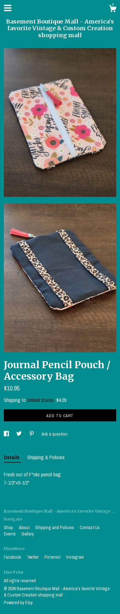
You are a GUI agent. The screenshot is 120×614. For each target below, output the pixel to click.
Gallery (27, 534)
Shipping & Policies (46, 457)
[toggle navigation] (8, 8)
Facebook (13, 557)
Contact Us (90, 527)
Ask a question (55, 434)
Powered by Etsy (18, 602)
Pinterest (52, 557)
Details (12, 457)
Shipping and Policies (55, 527)
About (24, 527)
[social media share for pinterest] (32, 434)
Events (10, 534)
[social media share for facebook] (7, 434)
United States (40, 400)
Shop (9, 527)
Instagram (75, 557)
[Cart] (112, 9)
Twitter (33, 557)
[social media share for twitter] (19, 434)
